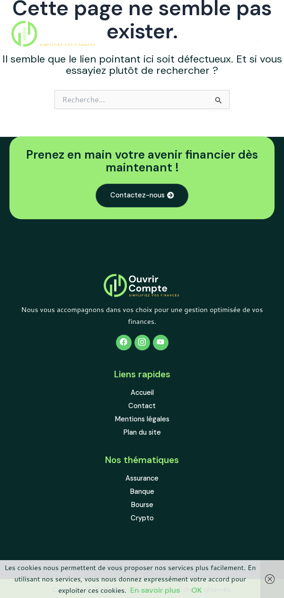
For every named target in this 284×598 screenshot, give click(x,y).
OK (196, 590)
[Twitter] (142, 342)
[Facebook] (124, 342)
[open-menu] (257, 34)
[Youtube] (161, 342)
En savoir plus (155, 590)
